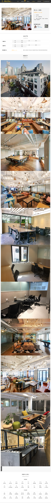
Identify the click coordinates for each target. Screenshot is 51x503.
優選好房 (23, 1)
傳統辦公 (28, 1)
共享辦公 (33, 1)
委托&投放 (39, 1)
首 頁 (18, 1)
